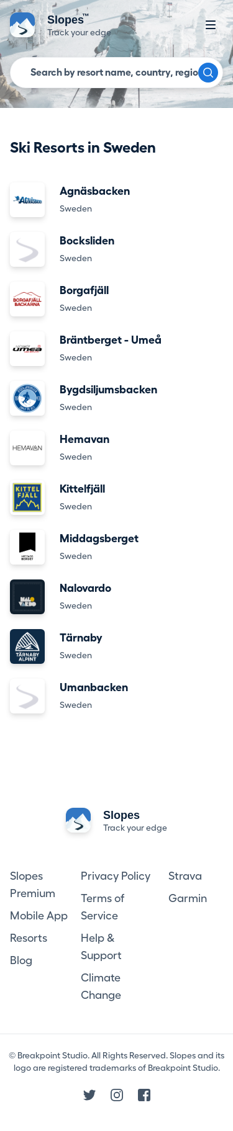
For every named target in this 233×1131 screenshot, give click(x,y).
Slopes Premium (32, 884)
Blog (21, 960)
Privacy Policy (115, 876)
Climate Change (101, 986)
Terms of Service (102, 907)
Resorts (28, 938)
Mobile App (39, 915)
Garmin (187, 898)
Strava (185, 876)
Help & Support (101, 946)
